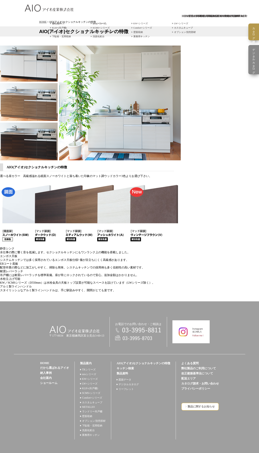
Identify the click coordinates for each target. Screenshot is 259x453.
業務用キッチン (91, 435)
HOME (43, 22)
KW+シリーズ (90, 379)
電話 (138, 330)
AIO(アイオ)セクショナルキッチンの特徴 (143, 363)
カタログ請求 (253, 32)
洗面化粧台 (88, 430)
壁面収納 (87, 416)
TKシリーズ (89, 369)
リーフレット (126, 389)
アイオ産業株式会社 (49, 8)
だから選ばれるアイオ (54, 367)
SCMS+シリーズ (91, 393)
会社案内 (46, 377)
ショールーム (48, 382)
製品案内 (86, 363)
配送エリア (188, 378)
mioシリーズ (89, 374)
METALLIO (88, 407)
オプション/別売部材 (94, 421)
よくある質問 (190, 363)
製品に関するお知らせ (201, 406)
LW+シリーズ (89, 383)
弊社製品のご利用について (198, 368)
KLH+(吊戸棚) (90, 388)
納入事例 (46, 372)
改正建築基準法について (197, 373)
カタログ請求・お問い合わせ (200, 383)
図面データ (125, 379)
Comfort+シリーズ (92, 397)
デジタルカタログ (129, 384)
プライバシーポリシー (195, 388)
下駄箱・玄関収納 (92, 425)
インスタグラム (191, 332)
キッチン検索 (125, 368)
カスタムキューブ (92, 402)
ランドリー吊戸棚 (92, 411)
